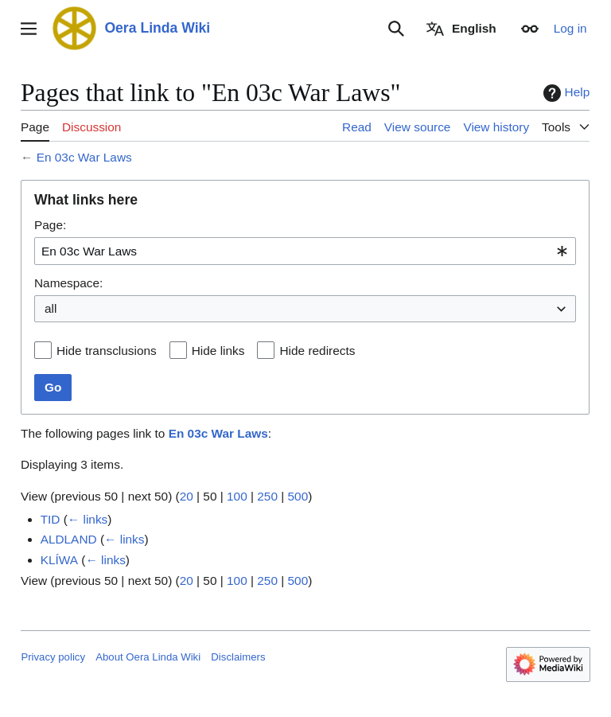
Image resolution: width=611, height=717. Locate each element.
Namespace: (68, 283)
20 (186, 496)
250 (268, 496)
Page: (50, 225)
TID (50, 519)
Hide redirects (318, 350)
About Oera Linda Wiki (147, 657)
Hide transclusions (106, 350)
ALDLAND (69, 539)
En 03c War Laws (84, 157)
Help (564, 93)
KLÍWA (59, 560)
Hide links (218, 350)
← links (87, 519)
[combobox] (305, 251)
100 (237, 496)
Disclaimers (238, 657)
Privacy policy (53, 657)
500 (298, 496)
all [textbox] (50, 308)
